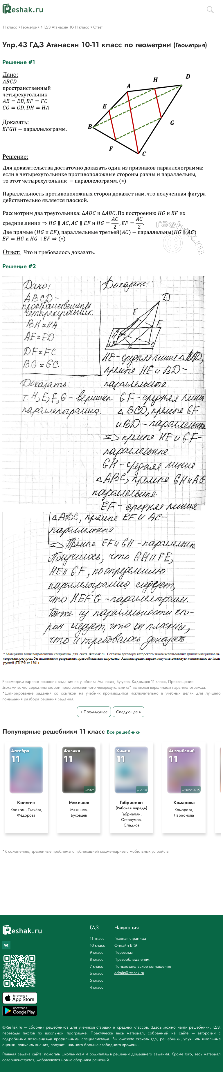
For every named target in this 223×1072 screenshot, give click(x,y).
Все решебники (124, 732)
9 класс (96, 952)
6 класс (96, 973)
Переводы (123, 952)
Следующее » (128, 712)
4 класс (96, 987)
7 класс (96, 966)
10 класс (97, 945)
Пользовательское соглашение (142, 966)
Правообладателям (132, 959)
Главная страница (130, 938)
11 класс (97, 938)
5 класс (96, 980)
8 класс (96, 959)
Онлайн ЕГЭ (125, 945)
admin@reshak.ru (129, 973)
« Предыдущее (93, 712)
